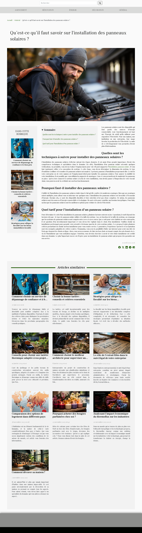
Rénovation (48, 10)
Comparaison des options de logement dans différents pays (28, 415)
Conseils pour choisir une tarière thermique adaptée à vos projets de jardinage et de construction (30, 358)
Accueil (9, 20)
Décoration (98, 10)
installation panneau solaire (119, 167)
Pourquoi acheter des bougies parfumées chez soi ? (69, 415)
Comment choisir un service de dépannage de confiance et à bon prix (22, 162)
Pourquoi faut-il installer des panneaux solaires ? (60, 139)
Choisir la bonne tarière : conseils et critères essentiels (22, 194)
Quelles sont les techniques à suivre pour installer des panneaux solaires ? (69, 134)
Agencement (21, 10)
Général (123, 10)
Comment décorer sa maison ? (28, 472)
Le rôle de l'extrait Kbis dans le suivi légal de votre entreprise (110, 357)
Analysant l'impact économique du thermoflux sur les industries (111, 415)
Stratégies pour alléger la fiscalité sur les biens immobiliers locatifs (22, 225)
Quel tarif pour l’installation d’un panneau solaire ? (61, 144)
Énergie (73, 10)
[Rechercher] (68, 3)
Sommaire (49, 129)
